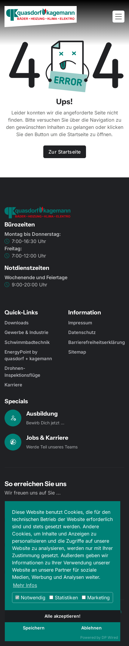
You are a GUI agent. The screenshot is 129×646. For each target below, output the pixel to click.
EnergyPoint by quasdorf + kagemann (28, 355)
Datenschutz (82, 332)
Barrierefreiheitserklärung (96, 342)
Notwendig (30, 598)
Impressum (80, 323)
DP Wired (110, 637)
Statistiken (63, 598)
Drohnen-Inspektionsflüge (22, 371)
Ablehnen (91, 627)
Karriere (13, 385)
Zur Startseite (64, 152)
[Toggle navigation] (118, 17)
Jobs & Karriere (47, 437)
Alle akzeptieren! (63, 616)
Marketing (96, 598)
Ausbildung (42, 413)
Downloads (17, 323)
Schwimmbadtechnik (27, 342)
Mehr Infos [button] (25, 585)
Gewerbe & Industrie (26, 332)
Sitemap (77, 352)
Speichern (34, 627)
